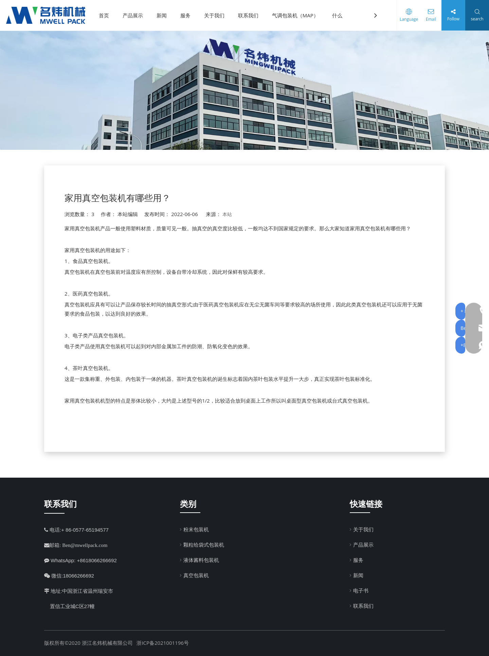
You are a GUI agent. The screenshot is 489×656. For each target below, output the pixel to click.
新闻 (164, 15)
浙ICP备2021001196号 (162, 642)
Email (429, 19)
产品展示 (135, 15)
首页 (106, 15)
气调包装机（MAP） (297, 15)
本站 (227, 214)
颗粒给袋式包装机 (203, 544)
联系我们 (250, 15)
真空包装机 (196, 575)
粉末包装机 (196, 529)
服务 (188, 15)
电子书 (360, 590)
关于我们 (216, 15)
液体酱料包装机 (201, 559)
